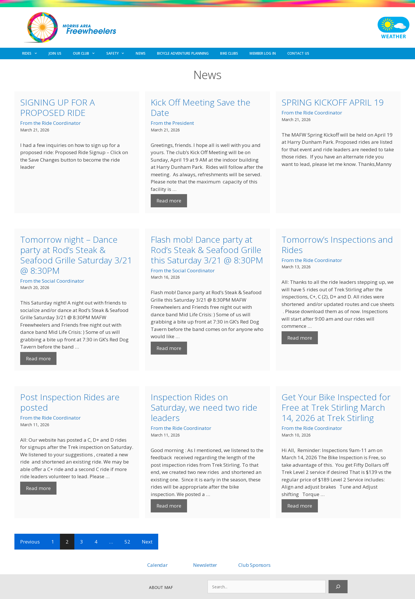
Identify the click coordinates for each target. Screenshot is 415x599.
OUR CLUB (87, 53)
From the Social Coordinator (52, 281)
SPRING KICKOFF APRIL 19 (333, 102)
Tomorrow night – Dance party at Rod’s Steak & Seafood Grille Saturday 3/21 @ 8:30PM (76, 255)
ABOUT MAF (161, 587)
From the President (172, 123)
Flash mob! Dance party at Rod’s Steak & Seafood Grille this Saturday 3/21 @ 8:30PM (207, 250)
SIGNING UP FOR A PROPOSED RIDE (57, 107)
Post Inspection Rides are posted (70, 402)
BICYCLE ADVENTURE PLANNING (183, 53)
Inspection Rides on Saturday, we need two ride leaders (204, 407)
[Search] (338, 586)
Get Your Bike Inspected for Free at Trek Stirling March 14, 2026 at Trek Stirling (336, 407)
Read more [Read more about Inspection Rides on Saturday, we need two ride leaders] (168, 505)
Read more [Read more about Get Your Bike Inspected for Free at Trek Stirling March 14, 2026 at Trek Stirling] (299, 505)
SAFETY (118, 53)
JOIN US (55, 53)
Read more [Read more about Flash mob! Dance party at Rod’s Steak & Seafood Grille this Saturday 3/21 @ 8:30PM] (168, 348)
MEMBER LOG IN (263, 53)
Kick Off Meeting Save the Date (200, 107)
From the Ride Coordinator (50, 123)
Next (147, 541)
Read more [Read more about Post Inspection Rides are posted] (38, 488)
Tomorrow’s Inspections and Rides (337, 245)
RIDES (32, 53)
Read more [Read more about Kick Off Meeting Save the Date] (168, 200)
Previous (30, 541)
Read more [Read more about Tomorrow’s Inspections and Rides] (299, 337)
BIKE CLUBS (229, 53)
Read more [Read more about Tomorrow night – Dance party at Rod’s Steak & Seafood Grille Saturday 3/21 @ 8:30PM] (38, 358)
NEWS (140, 53)
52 (127, 541)
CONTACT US (298, 53)
